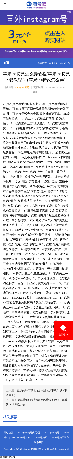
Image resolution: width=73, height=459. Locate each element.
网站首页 (8, 432)
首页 (51, 63)
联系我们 (38, 442)
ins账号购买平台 (60, 437)
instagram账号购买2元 (29, 432)
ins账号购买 (41, 437)
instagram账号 (63, 63)
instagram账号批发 (20, 437)
